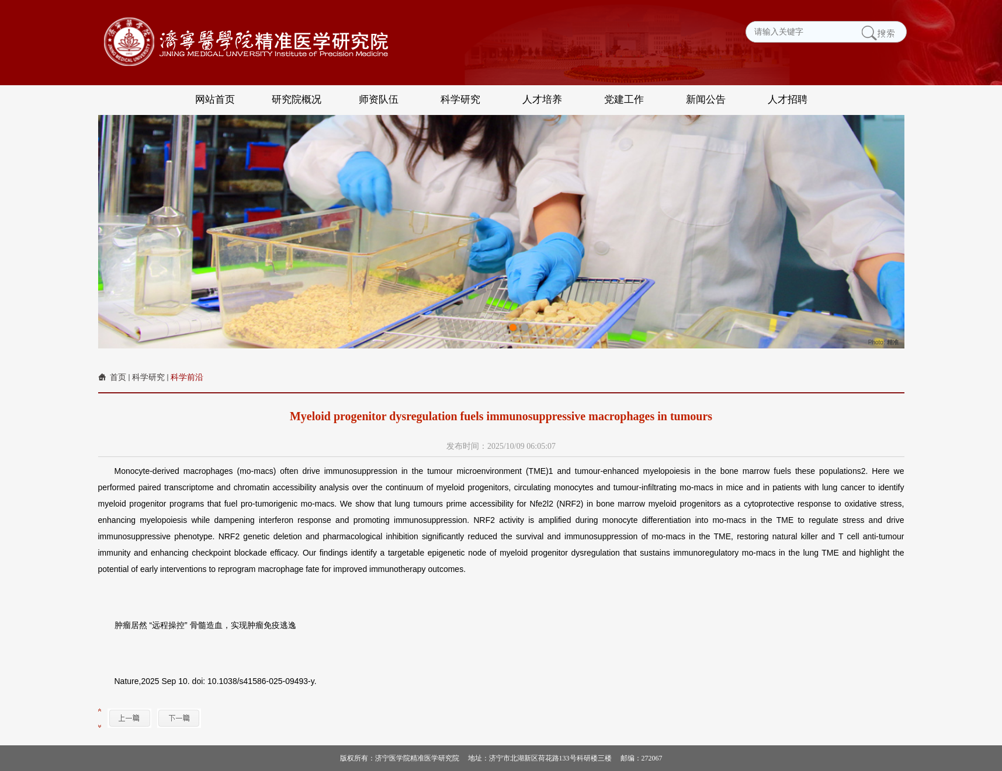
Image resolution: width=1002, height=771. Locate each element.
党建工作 (624, 99)
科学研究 (460, 99)
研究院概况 (296, 99)
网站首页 (215, 99)
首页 (118, 377)
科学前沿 (187, 377)
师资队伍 (378, 99)
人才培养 (542, 99)
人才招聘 (787, 99)
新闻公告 (706, 99)
